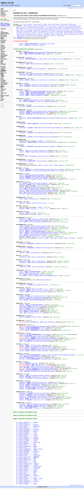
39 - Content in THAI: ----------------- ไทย (25, 473)
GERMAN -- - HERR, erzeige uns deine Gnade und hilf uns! (39, 349)
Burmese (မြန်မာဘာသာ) (43, 27)
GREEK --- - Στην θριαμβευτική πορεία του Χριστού (33, 156)
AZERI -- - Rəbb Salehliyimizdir (29, 356)
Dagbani (3, 42)
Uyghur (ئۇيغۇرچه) (20, 35)
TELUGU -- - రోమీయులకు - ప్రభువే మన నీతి (32, 176)
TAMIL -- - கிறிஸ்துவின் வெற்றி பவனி (30, 312)
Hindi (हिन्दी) (29, 30)
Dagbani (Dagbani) (69, 27)
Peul (2, 77)
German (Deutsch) (58, 28)
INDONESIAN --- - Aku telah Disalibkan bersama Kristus (35, 136)
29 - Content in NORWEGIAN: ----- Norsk (26, 459)
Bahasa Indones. (5, 33)
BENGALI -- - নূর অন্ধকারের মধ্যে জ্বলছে (30, 345)
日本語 (2, 75)
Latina (2, 104)
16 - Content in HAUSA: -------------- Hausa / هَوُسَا (28, 442)
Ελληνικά (3, 47)
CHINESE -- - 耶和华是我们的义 (29, 385)
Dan (2, 43)
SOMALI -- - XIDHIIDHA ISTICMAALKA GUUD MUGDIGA (35, 189)
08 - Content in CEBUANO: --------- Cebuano (27, 431)
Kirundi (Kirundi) (19, 31)
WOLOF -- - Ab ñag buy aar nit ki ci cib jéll (36, 43)
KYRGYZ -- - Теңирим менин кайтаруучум (33, 378)
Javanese (60, 238)
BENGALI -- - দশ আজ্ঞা (32, 327)
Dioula (2, 45)
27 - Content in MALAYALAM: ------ (27, 457)
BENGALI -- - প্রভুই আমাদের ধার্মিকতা (30, 317)
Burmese (40, 238)
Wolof (2, 96)
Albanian (40, 165)
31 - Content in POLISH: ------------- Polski (26, 462)
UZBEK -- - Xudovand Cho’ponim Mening (33, 341)
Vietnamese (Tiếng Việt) (38, 35)
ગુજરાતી (2, 103)
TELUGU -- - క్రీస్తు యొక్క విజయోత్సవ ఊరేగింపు (31, 175)
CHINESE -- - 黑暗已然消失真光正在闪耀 (31, 93)
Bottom (81, 8)
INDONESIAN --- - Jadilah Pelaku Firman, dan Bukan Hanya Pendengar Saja (41, 127)
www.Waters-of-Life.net (42, 486)
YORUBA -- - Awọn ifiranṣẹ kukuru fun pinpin (32, 226)
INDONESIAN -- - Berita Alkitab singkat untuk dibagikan (35, 297)
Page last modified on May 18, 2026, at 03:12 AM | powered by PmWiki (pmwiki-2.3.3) (42, 488)
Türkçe (2, 90)
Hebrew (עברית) (23, 30)
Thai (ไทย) (53, 34)
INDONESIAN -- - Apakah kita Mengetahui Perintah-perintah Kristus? (43, 118)
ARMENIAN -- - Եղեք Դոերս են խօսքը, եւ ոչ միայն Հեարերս (38, 383)
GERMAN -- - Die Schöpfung (33, 337)
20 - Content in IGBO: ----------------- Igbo (26, 447)
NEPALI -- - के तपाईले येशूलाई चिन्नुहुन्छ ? (30, 271)
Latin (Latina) (52, 31)
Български (4, 40)
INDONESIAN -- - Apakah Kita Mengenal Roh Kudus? (37, 397)
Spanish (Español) (21, 34)
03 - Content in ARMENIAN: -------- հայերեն (27, 425)
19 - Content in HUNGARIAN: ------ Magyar (26, 446)
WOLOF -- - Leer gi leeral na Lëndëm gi (32, 45)
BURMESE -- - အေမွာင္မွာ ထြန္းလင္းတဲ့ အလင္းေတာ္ (34, 208)
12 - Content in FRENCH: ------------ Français (27, 437)
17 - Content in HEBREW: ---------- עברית (26, 443)
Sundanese (40, 141)
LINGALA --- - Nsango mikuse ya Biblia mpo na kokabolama (36, 152)
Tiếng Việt (3, 89)
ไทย (2, 88)
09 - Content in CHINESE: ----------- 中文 (26, 433)
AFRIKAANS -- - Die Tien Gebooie (35, 334)
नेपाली (2, 74)
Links (2, 9)
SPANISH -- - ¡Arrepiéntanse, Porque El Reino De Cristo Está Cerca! (38, 80)
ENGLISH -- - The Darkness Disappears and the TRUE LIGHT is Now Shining (41, 169)
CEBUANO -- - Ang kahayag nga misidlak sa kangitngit (37, 326)
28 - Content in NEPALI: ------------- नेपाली (26, 458)
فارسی (2, 52)
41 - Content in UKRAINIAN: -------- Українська (27, 475)
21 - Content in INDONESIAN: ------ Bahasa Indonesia (29, 449)
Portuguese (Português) (49, 32)
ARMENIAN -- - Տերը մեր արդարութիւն (33, 382)
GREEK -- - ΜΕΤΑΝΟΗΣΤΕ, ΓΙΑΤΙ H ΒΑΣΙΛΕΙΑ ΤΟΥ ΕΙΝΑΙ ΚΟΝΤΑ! (38, 84)
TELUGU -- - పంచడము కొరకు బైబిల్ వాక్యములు (32, 231)
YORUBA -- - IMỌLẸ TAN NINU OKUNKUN (31, 187)
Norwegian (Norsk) (27, 32)
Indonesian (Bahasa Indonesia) (54, 30)
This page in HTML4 (72, 8)
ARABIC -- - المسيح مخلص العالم (32, 364)
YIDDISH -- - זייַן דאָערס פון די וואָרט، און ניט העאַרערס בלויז (35, 398)
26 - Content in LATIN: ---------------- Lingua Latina (28, 455)
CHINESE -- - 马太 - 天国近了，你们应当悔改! (33, 177)
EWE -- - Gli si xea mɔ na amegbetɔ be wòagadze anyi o (39, 101)
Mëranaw (3, 71)
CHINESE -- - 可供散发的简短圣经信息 (31, 304)
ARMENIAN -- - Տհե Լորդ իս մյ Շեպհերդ (34, 393)
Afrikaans (3, 28)
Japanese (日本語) (66, 30)
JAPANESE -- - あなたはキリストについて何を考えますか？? (36, 290)
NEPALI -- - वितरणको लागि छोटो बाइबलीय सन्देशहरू (32, 54)
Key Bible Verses (72, 24)
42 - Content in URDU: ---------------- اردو (26, 477)
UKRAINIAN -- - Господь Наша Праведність (32, 68)
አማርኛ (2, 30)
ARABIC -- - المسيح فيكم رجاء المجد (31, 335)
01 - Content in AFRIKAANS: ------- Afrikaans (27, 422)
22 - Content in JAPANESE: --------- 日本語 (26, 450)
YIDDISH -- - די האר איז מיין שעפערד (31, 399)
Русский (3, 81)
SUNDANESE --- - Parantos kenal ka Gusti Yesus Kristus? (38, 142)
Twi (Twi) (66, 34)
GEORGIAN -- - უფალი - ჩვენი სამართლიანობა (34, 184)
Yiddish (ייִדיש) (53, 35)
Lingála (3, 69)
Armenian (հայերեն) (62, 25)
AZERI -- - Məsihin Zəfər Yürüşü (28, 307)
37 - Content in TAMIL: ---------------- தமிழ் (26, 470)
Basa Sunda (4, 36)
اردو (1, 94)
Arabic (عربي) (54, 25)
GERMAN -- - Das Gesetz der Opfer (34, 348)
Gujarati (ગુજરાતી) (75, 28)
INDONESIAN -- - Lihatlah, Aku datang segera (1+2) (35, 339)
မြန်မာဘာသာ (3, 72)
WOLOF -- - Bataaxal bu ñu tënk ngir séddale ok (34, 86)
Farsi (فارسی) (32, 28)
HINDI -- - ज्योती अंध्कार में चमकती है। (29, 310)
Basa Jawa (3, 35)
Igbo (2, 62)
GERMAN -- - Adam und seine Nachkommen (38, 338)
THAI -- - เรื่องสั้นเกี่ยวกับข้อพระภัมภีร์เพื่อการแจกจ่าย (34, 228)
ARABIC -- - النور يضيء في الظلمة (32, 365)
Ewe (2, 50)
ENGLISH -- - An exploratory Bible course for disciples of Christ (40, 59)
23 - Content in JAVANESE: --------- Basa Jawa (27, 451)
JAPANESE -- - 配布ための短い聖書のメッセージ (33, 289)
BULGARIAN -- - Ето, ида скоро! (31, 357)
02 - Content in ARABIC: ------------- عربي (26, 423)
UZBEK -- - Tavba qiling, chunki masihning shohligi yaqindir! (36, 371)
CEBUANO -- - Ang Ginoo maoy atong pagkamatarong (38, 368)
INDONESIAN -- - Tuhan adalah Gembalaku (36, 123)
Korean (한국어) (36, 31)
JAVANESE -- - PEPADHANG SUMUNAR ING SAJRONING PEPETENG (38, 191)
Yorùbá (2, 99)
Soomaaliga (4, 84)
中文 (2, 100)
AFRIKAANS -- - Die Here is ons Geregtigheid (33, 306)
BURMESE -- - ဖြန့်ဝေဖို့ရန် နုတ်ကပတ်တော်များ (32, 236)
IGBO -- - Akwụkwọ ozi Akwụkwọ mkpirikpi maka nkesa (35, 221)
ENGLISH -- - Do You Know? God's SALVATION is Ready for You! (38, 170)
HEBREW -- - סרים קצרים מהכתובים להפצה (32, 296)
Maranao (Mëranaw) (78, 31)
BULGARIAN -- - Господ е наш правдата (32, 394)
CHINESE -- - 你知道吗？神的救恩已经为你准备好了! (34, 95)
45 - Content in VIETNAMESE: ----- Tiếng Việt (27, 481)
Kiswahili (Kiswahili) (28, 31)
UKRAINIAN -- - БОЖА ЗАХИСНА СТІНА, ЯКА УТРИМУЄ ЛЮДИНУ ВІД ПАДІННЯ (47, 355)
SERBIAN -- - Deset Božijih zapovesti (35, 369)
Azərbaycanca (4, 32)
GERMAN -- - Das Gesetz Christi (32, 387)
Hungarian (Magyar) (37, 30)
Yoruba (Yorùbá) (60, 35)
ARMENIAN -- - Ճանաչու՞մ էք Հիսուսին (33, 203)
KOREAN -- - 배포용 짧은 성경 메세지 (31, 230)
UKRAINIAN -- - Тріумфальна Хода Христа (31, 73)
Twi (1, 91)
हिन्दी (2, 61)
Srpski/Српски (4, 83)
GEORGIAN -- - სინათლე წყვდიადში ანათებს (33, 193)
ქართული (3, 64)
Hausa (51, 238)
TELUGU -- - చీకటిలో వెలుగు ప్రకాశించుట (30, 220)
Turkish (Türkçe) (59, 34)
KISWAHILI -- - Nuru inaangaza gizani (30, 252)
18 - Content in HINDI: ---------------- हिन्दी (26, 445)
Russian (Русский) (59, 32)
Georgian (40, 207)
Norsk (2, 107)
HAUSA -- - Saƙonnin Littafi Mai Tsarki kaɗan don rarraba (35, 234)
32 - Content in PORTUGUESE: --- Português (27, 463)
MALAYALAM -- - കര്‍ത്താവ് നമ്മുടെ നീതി (32, 405)
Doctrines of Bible (64, 24)
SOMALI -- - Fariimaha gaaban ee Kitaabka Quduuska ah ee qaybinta (38, 232)
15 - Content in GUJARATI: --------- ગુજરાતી (26, 441)
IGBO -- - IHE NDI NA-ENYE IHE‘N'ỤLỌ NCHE (32, 192)
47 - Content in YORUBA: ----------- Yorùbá (26, 483)
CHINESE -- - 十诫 (31, 329)
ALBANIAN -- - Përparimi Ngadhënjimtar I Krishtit (33, 112)
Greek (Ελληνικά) (67, 28)
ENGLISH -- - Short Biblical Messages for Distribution (34, 386)
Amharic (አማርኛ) (47, 25)
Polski (2, 79)
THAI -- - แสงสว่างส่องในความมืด (29, 188)
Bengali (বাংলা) (24, 27)
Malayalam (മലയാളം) (68, 31)
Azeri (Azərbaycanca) (72, 25)
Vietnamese (72, 238)
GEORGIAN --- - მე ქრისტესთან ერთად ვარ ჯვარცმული (37, 146)
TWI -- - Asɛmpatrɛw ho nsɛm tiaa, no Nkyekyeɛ (33, 183)
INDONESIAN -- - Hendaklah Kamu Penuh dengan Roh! (36, 243)
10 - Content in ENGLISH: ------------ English (27, 434)
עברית (2, 60)
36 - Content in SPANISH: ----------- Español (27, 469)
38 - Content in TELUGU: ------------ (26, 471)
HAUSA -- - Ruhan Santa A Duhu (29, 198)
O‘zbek (2, 76)
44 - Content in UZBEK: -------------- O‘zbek (26, 479)
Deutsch (3, 46)
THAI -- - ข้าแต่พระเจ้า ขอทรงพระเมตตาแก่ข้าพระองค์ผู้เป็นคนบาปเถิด (38, 275)
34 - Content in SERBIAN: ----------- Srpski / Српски (28, 466)
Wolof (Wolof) (46, 35)
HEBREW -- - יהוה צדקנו (27, 308)
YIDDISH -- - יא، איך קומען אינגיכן (31, 408)
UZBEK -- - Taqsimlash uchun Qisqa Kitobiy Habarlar (34, 227)
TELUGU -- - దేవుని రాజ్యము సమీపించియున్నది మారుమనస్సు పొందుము (37, 91)
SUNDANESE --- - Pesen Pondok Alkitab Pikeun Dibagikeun (36, 132)
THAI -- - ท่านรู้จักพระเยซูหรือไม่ (29, 274)
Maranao (61, 165)
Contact (3, 12)
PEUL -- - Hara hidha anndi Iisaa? (30, 235)
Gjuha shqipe (4, 55)
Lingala (56, 165)
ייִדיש (2, 98)
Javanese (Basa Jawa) (75, 30)
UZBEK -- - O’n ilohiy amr (32, 406)
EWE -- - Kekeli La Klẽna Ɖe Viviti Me (31, 100)
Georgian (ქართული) (49, 28)
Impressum (4, 14)
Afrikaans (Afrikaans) (28, 25)
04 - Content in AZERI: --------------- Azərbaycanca (28, 426)
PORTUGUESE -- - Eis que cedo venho (32, 161)
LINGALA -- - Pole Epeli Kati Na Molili (30, 63)
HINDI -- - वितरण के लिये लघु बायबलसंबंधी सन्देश (32, 300)
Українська (4, 93)
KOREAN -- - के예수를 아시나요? (29, 273)
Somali (66, 238)
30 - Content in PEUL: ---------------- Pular (26, 461)
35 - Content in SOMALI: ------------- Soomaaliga (28, 467)
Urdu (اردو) (81, 34)
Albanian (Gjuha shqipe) (38, 25)
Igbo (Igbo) (45, 30)
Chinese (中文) (61, 27)
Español (3, 51)
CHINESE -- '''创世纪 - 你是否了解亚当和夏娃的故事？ (32, 92)
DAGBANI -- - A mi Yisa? (27, 212)
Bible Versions (4, 11)
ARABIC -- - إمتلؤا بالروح (28, 363)
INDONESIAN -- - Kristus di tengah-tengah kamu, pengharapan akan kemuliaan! (41, 75)
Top (82, 485)
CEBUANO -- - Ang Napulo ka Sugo (35, 359)
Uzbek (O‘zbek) (28, 35)
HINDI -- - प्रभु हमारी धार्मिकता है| (29, 311)
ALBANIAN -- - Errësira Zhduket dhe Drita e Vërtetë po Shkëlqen (38, 111)
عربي (2, 31)
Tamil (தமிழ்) (40, 34)
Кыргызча (3, 67)
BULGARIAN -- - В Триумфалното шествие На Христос (35, 404)
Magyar (3, 106)
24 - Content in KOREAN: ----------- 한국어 (26, 453)
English (3, 49)
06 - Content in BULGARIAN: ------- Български (27, 429)
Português (3, 80)
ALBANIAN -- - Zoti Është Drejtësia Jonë (32, 114)
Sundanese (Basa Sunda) (31, 34)
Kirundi (3, 65)
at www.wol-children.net (41, 279)
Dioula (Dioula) (77, 27)
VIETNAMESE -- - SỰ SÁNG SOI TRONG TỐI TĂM (33, 219)
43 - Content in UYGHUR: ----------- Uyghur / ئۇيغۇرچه (29, 478)
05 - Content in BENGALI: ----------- (26, 427)
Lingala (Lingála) (59, 31)
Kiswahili (3, 66)
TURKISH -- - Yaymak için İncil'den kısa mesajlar (33, 350)
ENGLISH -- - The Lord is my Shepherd (32, 395)
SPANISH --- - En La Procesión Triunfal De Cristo (33, 150)
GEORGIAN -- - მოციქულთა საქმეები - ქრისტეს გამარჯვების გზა (38, 179)
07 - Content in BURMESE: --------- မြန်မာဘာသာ (27, 430)
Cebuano (3, 41)
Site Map (50, 24)
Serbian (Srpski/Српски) (69, 32)
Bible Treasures (56, 24)
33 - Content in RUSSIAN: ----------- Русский (27, 465)
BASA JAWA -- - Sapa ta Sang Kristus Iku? (32, 106)
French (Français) (40, 28)
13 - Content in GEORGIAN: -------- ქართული (27, 438)
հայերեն (3, 56)
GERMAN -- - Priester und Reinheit (36, 322)
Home (2, 8)
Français (3, 54)
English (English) (19, 28)
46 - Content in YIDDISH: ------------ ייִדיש (26, 482)
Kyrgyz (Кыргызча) (44, 31)
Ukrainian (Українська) (73, 34)
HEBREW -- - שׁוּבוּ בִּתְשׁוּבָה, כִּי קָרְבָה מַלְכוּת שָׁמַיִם (34, 376)
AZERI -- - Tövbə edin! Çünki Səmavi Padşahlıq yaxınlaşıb (36, 367)
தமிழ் (2, 85)
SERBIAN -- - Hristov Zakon (31, 389)
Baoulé (2, 37)
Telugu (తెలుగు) (47, 34)
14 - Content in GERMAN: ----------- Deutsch (27, 439)
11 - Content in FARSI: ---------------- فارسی (26, 435)
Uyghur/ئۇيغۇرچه (5, 95)
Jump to (18, 37)
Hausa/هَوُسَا (4, 59)
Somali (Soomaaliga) (79, 32)
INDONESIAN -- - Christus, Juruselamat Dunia (32, 257)
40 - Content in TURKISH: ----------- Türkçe (26, 474)
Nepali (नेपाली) (19, 32)
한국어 (2, 57)
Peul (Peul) (34, 32)
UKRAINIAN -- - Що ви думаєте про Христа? (33, 284)
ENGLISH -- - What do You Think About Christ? (33, 291)
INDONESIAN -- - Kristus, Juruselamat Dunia (32, 266)
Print (78, 8)
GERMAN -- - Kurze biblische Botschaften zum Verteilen (35, 346)
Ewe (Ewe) (26, 28)
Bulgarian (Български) (32, 27)
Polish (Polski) (40, 32)
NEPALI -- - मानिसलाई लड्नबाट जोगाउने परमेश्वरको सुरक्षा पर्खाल (37, 52)
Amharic (46, 165)
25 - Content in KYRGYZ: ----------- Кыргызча (27, 454)
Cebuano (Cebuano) (53, 27)
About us (3, 13)
